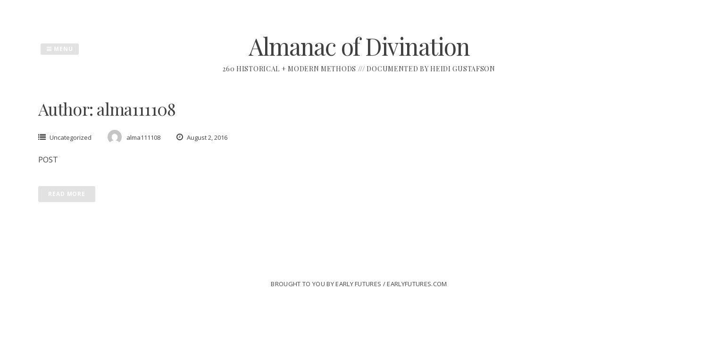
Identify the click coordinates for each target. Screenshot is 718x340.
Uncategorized (71, 137)
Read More (66, 194)
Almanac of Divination (359, 46)
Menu (60, 49)
